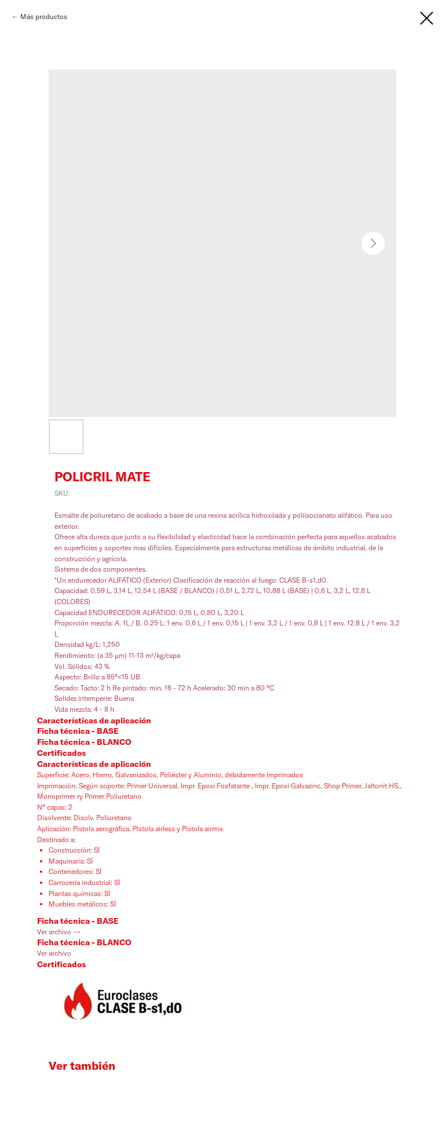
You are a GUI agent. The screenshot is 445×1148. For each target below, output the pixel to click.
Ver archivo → (59, 931)
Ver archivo (54, 953)
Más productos (43, 16)
